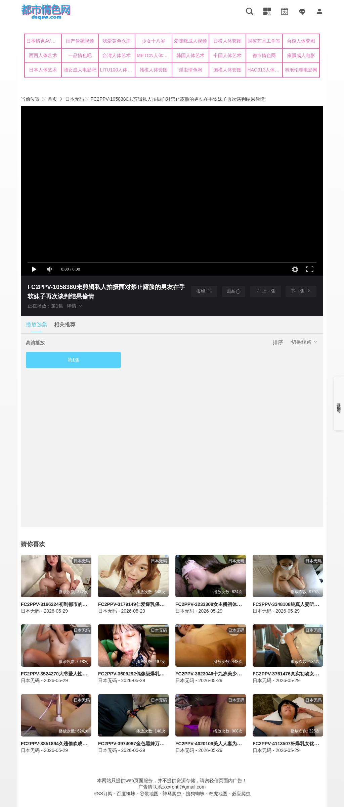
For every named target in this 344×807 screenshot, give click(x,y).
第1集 (74, 360)
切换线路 (304, 342)
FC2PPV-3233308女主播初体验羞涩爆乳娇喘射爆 (227, 604)
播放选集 (36, 324)
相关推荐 (65, 324)
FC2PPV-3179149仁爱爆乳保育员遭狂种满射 (145, 604)
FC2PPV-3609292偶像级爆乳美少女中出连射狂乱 (150, 673)
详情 (75, 305)
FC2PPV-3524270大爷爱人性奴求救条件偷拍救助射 (75, 673)
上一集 (265, 291)
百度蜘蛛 (126, 793)
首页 (52, 99)
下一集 (301, 291)
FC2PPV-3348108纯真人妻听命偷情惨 (293, 604)
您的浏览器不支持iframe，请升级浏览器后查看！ (172, 57)
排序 (278, 342)
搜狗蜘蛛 (195, 793)
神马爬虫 (172, 793)
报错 (204, 291)
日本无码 (74, 99)
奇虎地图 (218, 793)
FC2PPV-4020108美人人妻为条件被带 (215, 743)
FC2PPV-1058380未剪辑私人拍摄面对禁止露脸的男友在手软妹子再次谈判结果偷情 (177, 99)
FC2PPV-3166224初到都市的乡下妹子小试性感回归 (75, 604)
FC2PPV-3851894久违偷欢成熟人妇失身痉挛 (68, 743)
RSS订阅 (103, 793)
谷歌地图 (149, 793)
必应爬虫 (241, 793)
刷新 (233, 291)
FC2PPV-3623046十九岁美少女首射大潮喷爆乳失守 (229, 673)
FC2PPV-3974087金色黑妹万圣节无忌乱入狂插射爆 (152, 743)
